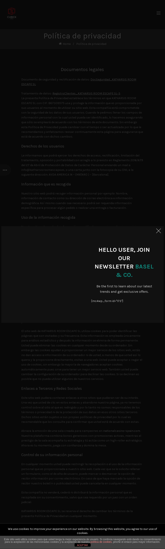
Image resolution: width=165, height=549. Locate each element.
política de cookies (101, 541)
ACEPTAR (82, 545)
